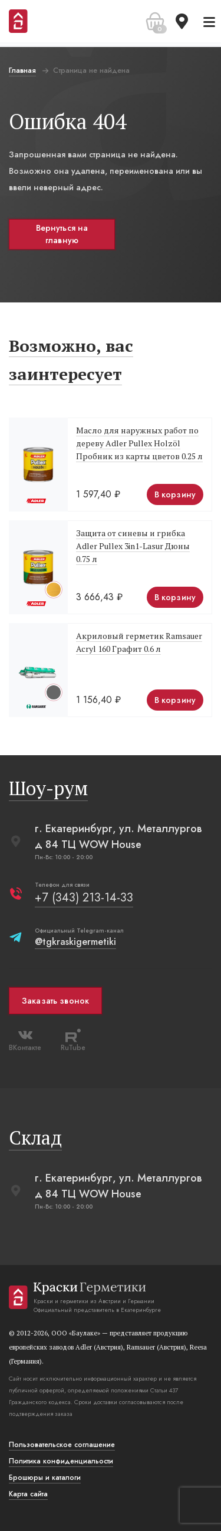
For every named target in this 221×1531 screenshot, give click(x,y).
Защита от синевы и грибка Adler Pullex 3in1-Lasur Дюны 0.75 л (133, 545)
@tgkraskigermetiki (75, 941)
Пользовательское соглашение (62, 1444)
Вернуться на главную (62, 234)
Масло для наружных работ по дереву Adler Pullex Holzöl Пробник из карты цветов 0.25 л (139, 443)
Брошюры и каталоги (45, 1477)
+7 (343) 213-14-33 (84, 897)
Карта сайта (28, 1494)
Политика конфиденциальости (61, 1461)
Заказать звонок (55, 1001)
